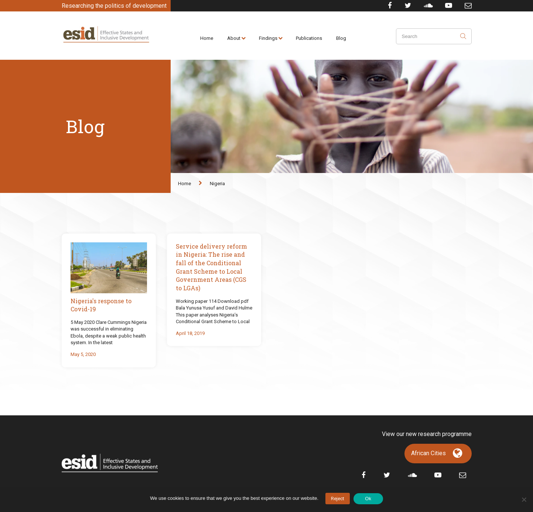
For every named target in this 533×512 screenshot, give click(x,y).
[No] (523, 499)
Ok (368, 498)
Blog (341, 38)
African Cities (428, 453)
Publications (309, 38)
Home (206, 38)
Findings (268, 38)
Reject (337, 498)
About (233, 38)
